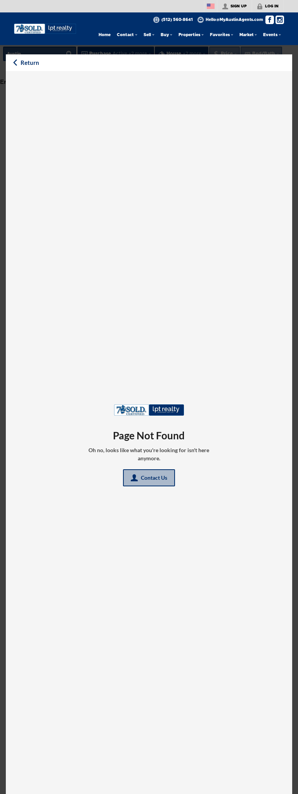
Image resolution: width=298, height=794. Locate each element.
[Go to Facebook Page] (269, 20)
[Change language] (210, 6)
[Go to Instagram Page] (279, 20)
